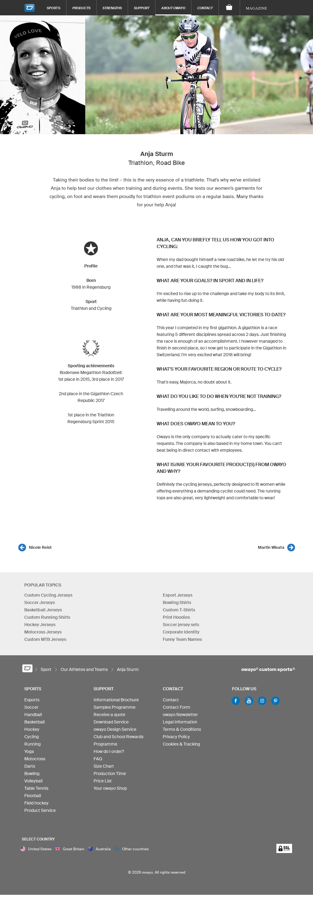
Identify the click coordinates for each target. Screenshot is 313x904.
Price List (103, 780)
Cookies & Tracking (181, 744)
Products (81, 8)
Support (141, 8)
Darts (29, 766)
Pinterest (275, 701)
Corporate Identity (181, 631)
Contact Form (176, 707)
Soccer (31, 707)
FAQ (98, 758)
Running (32, 744)
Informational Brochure (116, 699)
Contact (205, 8)
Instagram (262, 701)
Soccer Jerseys (39, 602)
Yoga (29, 751)
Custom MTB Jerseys (45, 639)
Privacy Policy (176, 736)
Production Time (110, 773)
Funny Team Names (182, 639)
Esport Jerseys (177, 595)
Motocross (34, 758)
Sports (53, 8)
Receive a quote (109, 714)
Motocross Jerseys (43, 631)
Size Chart (104, 766)
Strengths (112, 8)
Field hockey (36, 803)
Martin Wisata (271, 547)
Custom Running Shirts (47, 617)
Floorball (32, 795)
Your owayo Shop (110, 788)
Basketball (34, 721)
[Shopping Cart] (229, 7)
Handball (33, 714)
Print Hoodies (176, 617)
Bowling (31, 773)
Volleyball (33, 780)
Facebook (236, 701)
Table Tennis (36, 788)
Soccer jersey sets (181, 624)
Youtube (249, 701)
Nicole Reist (40, 547)
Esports (31, 699)
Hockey (31, 729)
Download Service (111, 721)
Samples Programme (114, 707)
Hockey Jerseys (39, 624)
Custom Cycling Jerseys (48, 595)
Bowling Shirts (177, 602)
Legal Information (180, 721)
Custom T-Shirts (179, 609)
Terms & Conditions (182, 729)
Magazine (256, 8)
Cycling (31, 736)
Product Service (40, 810)
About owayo (173, 8)
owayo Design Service (115, 729)
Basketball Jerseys (43, 609)
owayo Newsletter (180, 714)
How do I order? (109, 751)
